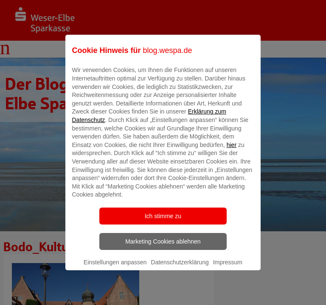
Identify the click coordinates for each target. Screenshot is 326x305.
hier (231, 150)
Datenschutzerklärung (180, 268)
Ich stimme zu (163, 222)
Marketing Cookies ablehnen (162, 247)
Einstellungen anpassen (115, 268)
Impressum (227, 268)
